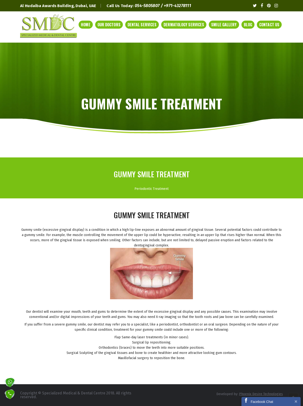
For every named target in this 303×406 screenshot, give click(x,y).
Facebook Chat (262, 402)
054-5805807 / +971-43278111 (163, 5)
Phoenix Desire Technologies (261, 394)
